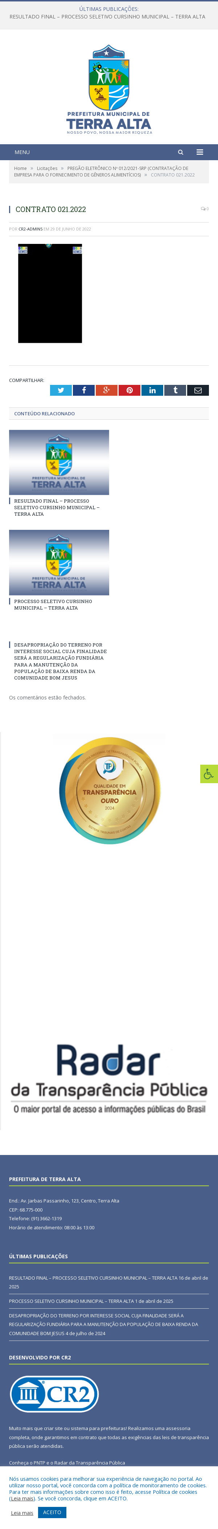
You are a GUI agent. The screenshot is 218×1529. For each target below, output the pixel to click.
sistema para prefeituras (98, 1428)
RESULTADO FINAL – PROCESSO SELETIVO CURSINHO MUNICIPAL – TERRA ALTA (107, 16)
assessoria (178, 1428)
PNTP (39, 1462)
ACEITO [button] (52, 1512)
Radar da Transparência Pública (89, 1462)
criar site (53, 1428)
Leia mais (22, 1498)
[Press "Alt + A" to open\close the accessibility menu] (209, 774)
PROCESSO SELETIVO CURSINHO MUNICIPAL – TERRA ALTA (53, 604)
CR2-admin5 (30, 229)
